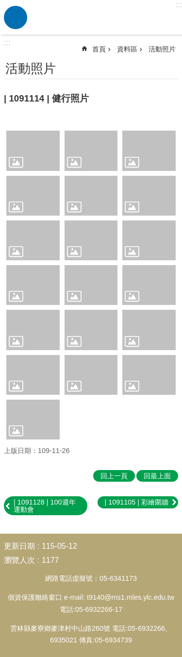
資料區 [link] (127, 49)
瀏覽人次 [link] (19, 560)
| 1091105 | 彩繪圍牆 (137, 502)
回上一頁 (114, 476)
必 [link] (15, 17)
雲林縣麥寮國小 (103, 17)
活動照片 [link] (162, 49)
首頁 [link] (99, 49)
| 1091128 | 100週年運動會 (45, 505)
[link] (33, 150)
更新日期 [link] (19, 546)
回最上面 (157, 476)
